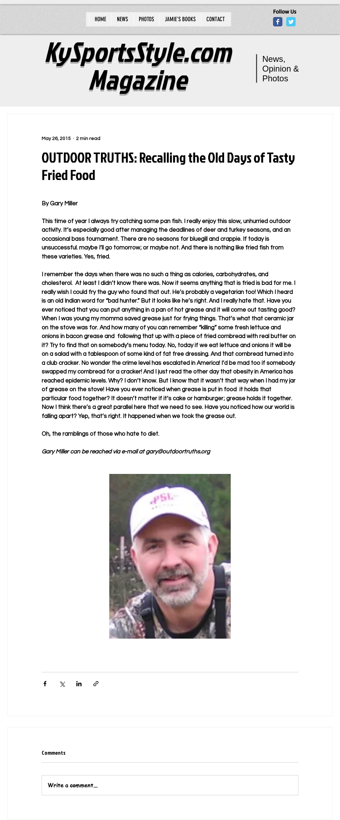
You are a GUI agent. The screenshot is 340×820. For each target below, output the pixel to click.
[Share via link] (96, 683)
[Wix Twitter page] (291, 21)
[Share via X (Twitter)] (62, 683)
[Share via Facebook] (45, 683)
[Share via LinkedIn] (79, 683)
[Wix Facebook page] (277, 21)
